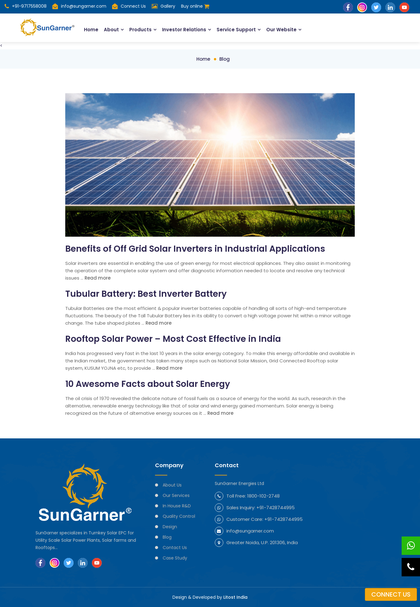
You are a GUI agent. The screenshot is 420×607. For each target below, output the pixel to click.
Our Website (281, 29)
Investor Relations (184, 29)
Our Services (176, 495)
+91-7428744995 (275, 507)
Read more (98, 278)
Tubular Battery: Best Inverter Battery (146, 294)
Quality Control (179, 516)
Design (170, 527)
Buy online (195, 6)
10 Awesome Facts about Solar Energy (147, 384)
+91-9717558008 (26, 6)
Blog (224, 59)
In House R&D (177, 506)
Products (140, 29)
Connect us (391, 594)
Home (91, 29)
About (111, 29)
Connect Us (133, 6)
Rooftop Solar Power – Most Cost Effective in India (173, 339)
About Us (172, 485)
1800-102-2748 (263, 496)
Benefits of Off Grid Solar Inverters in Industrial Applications (195, 249)
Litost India (235, 597)
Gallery (168, 6)
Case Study (175, 558)
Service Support (236, 29)
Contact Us (175, 547)
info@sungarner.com (79, 6)
